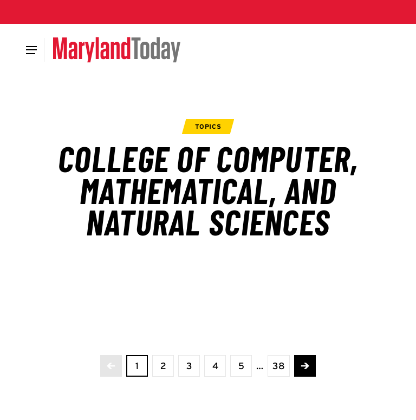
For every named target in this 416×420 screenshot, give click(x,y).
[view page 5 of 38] (241, 366)
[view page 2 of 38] (163, 366)
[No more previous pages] (111, 366)
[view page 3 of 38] (189, 366)
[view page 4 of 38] (215, 366)
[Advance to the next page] (305, 366)
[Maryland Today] (116, 50)
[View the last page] (279, 366)
